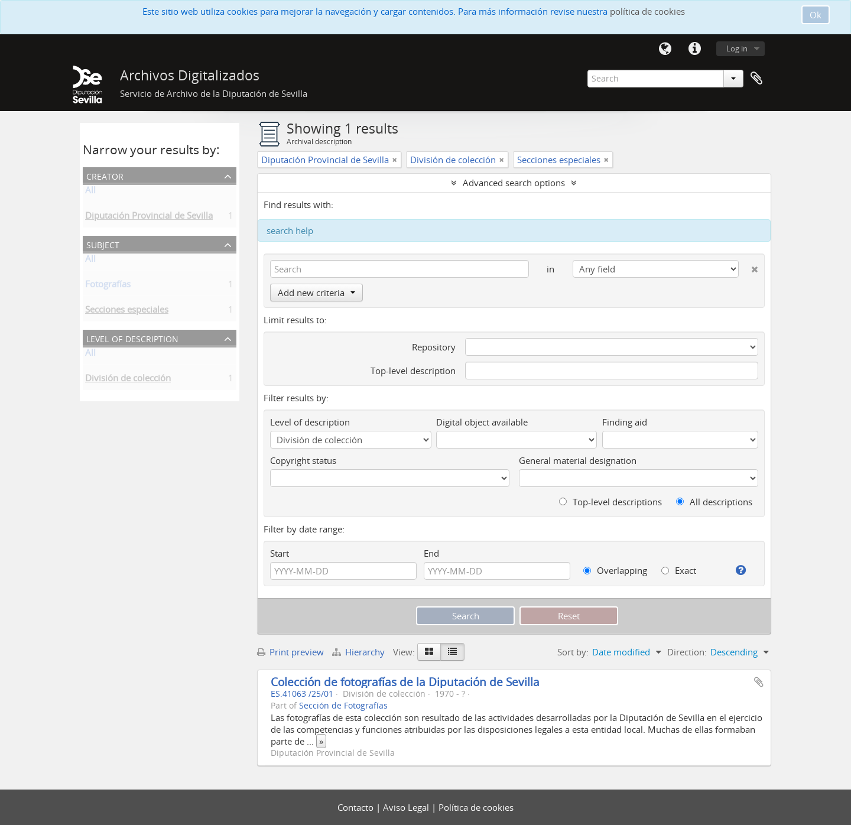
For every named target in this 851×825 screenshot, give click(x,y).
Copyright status (303, 460)
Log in (737, 48)
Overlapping (615, 570)
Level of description (132, 338)
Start (279, 553)
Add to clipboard (759, 682)
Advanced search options (514, 183)
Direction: (687, 652)
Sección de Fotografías (343, 705)
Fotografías (108, 286)
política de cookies (647, 11)
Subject (102, 244)
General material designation (577, 460)
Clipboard (756, 78)
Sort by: (573, 652)
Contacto (356, 807)
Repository (434, 347)
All (90, 192)
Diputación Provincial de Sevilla (149, 217)
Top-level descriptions (610, 502)
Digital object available (482, 422)
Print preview (290, 652)
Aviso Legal (407, 807)
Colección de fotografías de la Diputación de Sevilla (405, 681)
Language (665, 49)
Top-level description (413, 370)
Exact (678, 570)
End (431, 553)
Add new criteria (316, 292)
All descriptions (714, 502)
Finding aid (624, 422)
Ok (815, 15)
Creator (105, 175)
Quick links (694, 49)
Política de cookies (476, 807)
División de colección (128, 380)
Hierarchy (359, 652)
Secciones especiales (126, 311)
